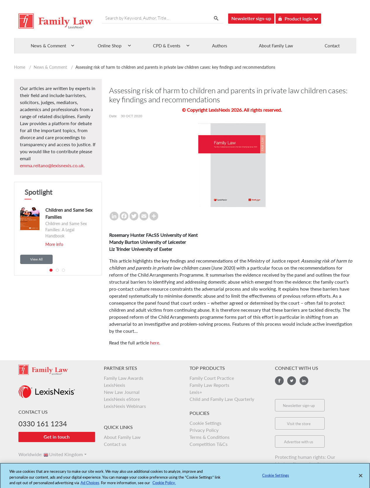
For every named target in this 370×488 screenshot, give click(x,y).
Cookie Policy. (164, 484)
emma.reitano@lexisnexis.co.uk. (52, 165)
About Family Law (276, 45)
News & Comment (50, 67)
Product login (298, 17)
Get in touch (57, 436)
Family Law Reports (209, 385)
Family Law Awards (123, 378)
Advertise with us (298, 441)
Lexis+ (196, 392)
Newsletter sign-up (251, 18)
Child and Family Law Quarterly (222, 399)
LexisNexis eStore (122, 399)
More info (54, 244)
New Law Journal (122, 392)
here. (155, 342)
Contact (332, 45)
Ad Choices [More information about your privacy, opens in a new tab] (89, 484)
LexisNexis (114, 385)
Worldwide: (27, 454)
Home (19, 67)
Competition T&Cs (209, 444)
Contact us (115, 444)
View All (36, 259)
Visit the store (299, 423)
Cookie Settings (205, 423)
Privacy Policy (204, 430)
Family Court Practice (212, 378)
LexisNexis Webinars (125, 406)
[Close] (360, 477)
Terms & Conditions (210, 437)
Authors (219, 45)
